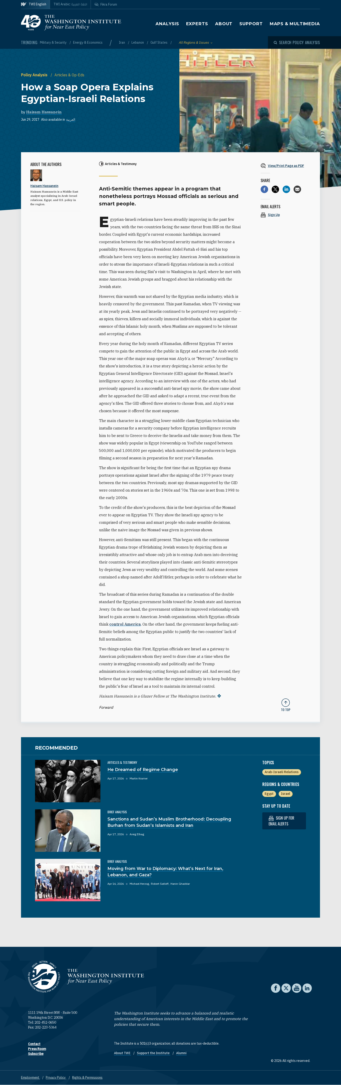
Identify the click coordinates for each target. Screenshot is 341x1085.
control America (125, 624)
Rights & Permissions (87, 1077)
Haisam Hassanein (44, 112)
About (224, 23)
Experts (197, 23)
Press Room (37, 1049)
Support (251, 23)
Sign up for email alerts (281, 821)
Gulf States (159, 42)
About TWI (122, 1053)
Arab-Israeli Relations (281, 772)
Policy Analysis (34, 75)
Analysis (167, 23)
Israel (285, 794)
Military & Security (53, 42)
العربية (70, 119)
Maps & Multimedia (295, 23)
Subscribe (35, 1054)
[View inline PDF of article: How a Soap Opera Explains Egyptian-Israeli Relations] (286, 166)
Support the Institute (153, 1053)
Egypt (269, 794)
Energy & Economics (88, 42)
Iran (122, 42)
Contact (34, 1044)
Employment (30, 1077)
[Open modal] (297, 42)
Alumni (181, 1053)
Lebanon (138, 42)
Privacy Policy (56, 1077)
